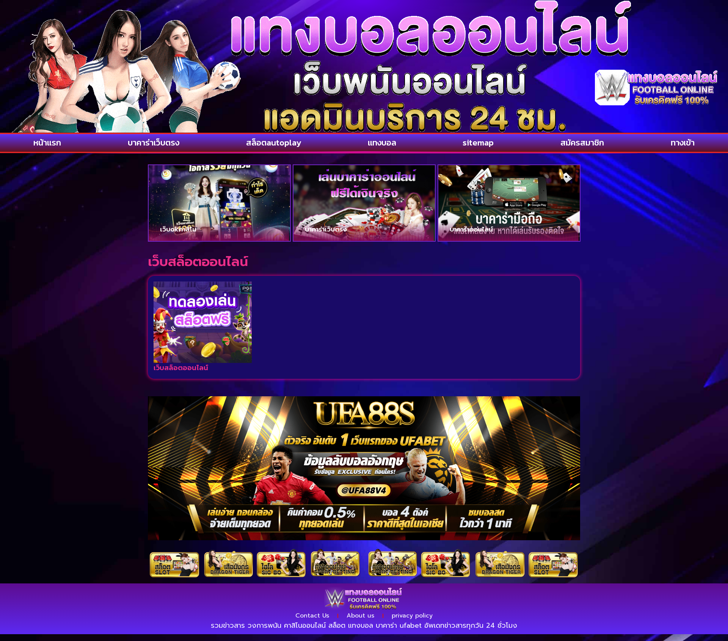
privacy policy (412, 615)
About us (360, 615)
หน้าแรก (47, 142)
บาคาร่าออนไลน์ (471, 229)
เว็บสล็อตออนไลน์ (181, 368)
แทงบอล (382, 142)
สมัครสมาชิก (582, 142)
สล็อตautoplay (273, 142)
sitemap (478, 142)
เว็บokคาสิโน (178, 229)
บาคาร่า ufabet (399, 625)
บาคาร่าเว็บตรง (153, 142)
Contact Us (312, 615)
